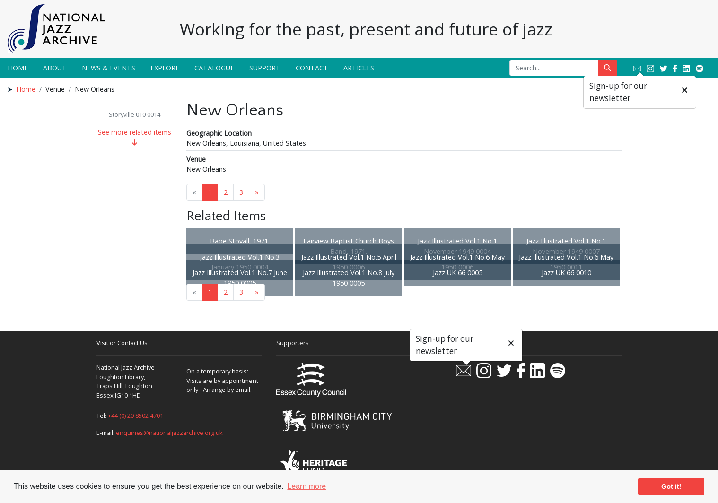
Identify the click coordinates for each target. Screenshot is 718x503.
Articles (358, 67)
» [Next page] (257, 192)
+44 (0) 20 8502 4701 (135, 415)
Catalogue (214, 67)
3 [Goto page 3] (241, 192)
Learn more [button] (306, 486)
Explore (164, 67)
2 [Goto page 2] (226, 192)
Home (18, 67)
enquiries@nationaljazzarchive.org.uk (169, 432)
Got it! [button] (671, 486)
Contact (312, 67)
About (55, 67)
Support (264, 67)
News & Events (108, 67)
